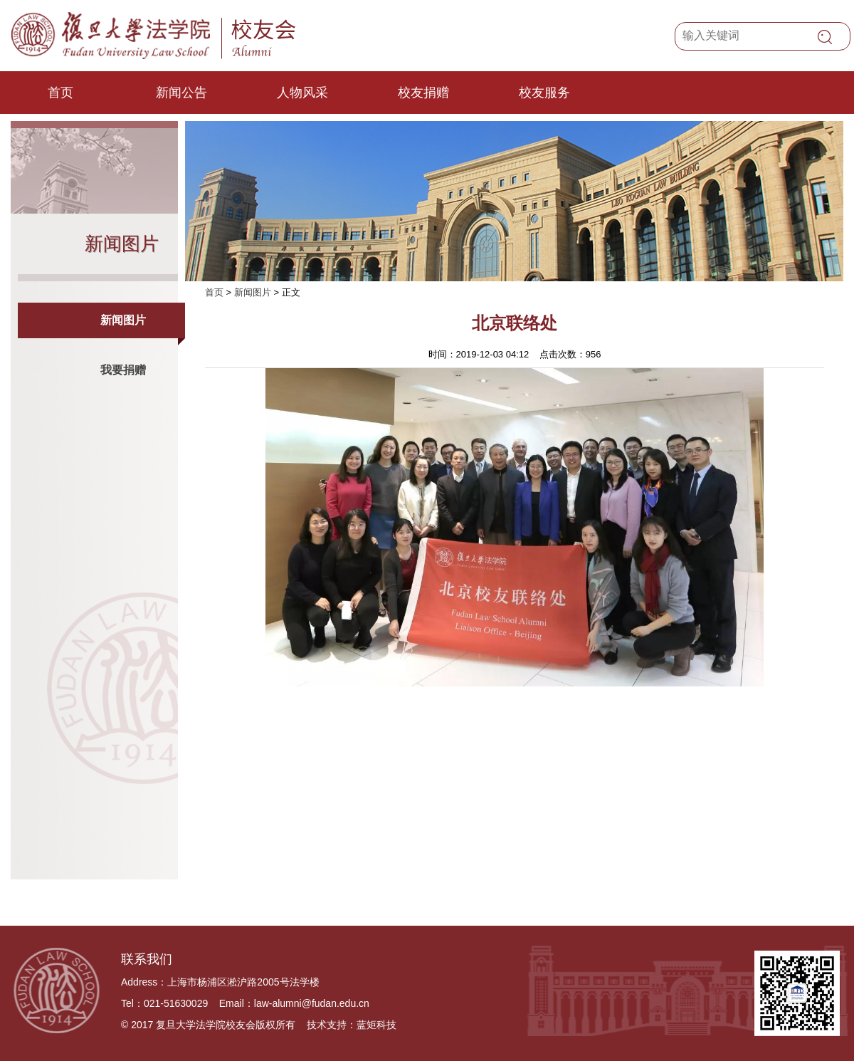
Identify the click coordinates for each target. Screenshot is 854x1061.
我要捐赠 (123, 370)
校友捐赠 (423, 92)
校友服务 (544, 92)
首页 (60, 92)
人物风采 (302, 92)
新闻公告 (181, 92)
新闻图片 (123, 320)
